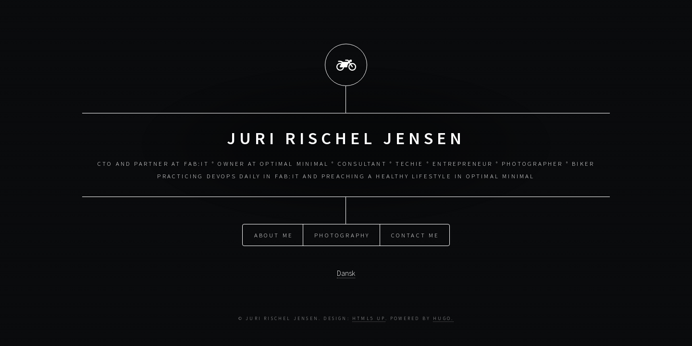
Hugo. (443, 318)
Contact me (415, 233)
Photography (342, 233)
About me (274, 233)
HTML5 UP (368, 318)
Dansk (346, 272)
